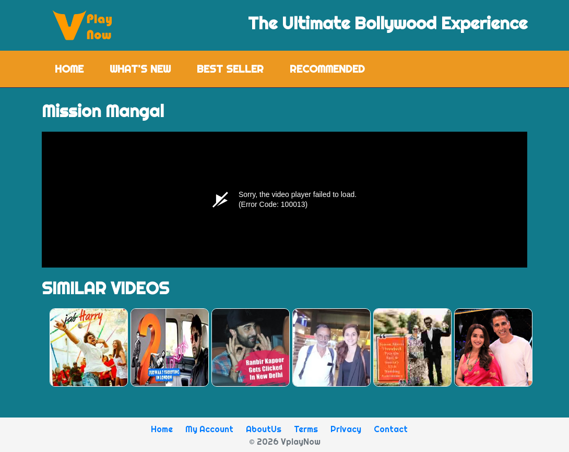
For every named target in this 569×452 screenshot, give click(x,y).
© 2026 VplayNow (285, 441)
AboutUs (263, 429)
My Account (209, 429)
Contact (391, 429)
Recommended (327, 68)
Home (76, 68)
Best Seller (230, 68)
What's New (140, 68)
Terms (306, 429)
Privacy (345, 429)
